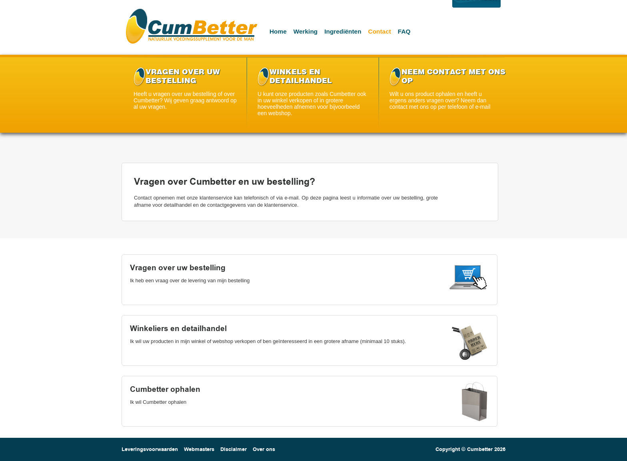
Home (278, 31)
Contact (379, 31)
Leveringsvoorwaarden (150, 449)
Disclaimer (233, 449)
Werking (305, 31)
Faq (404, 31)
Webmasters (199, 449)
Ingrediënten (342, 31)
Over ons (264, 449)
